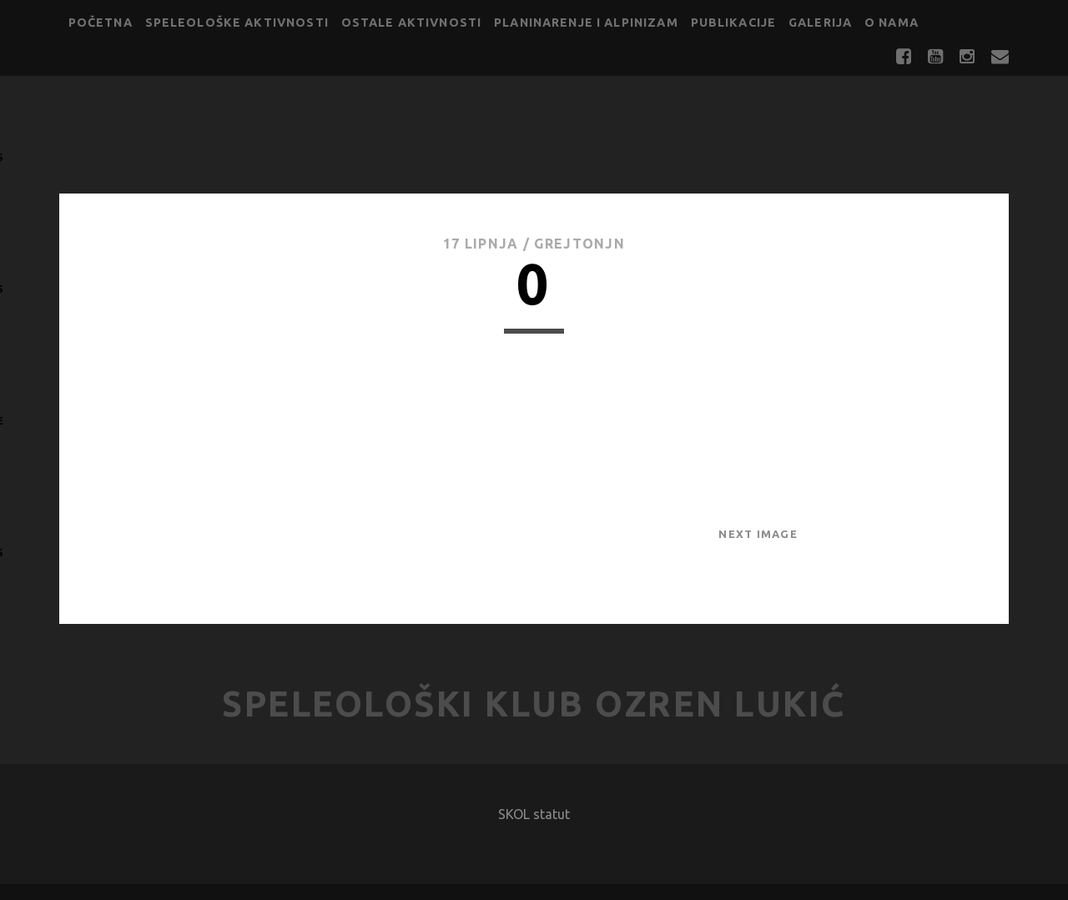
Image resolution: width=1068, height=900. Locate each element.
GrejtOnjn (579, 243)
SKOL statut (534, 814)
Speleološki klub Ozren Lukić (534, 703)
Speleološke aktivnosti (237, 22)
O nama (891, 22)
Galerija (820, 22)
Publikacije (734, 22)
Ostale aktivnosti (411, 22)
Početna (100, 22)
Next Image (758, 534)
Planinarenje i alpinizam (586, 22)
